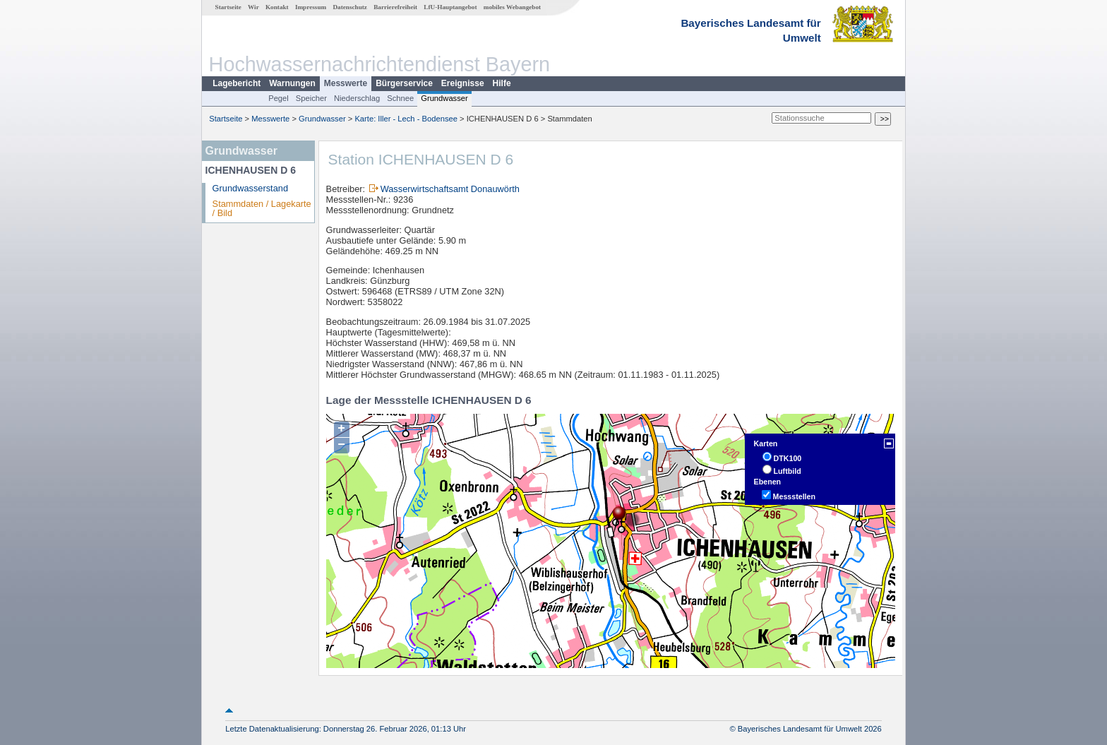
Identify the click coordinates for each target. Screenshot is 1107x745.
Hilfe (502, 83)
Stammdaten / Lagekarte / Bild (262, 208)
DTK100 (788, 458)
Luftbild (787, 471)
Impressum (310, 7)
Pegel (278, 98)
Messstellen (794, 496)
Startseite (228, 7)
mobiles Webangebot (512, 7)
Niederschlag (357, 98)
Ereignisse (462, 83)
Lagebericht (237, 83)
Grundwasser (444, 98)
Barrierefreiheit (395, 7)
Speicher (311, 98)
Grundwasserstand (250, 188)
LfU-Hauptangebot (450, 7)
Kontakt (277, 7)
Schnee (400, 98)
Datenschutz (350, 7)
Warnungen (292, 83)
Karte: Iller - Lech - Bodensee (405, 118)
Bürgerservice (404, 83)
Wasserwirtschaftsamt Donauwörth (450, 189)
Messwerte (345, 83)
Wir (253, 7)
